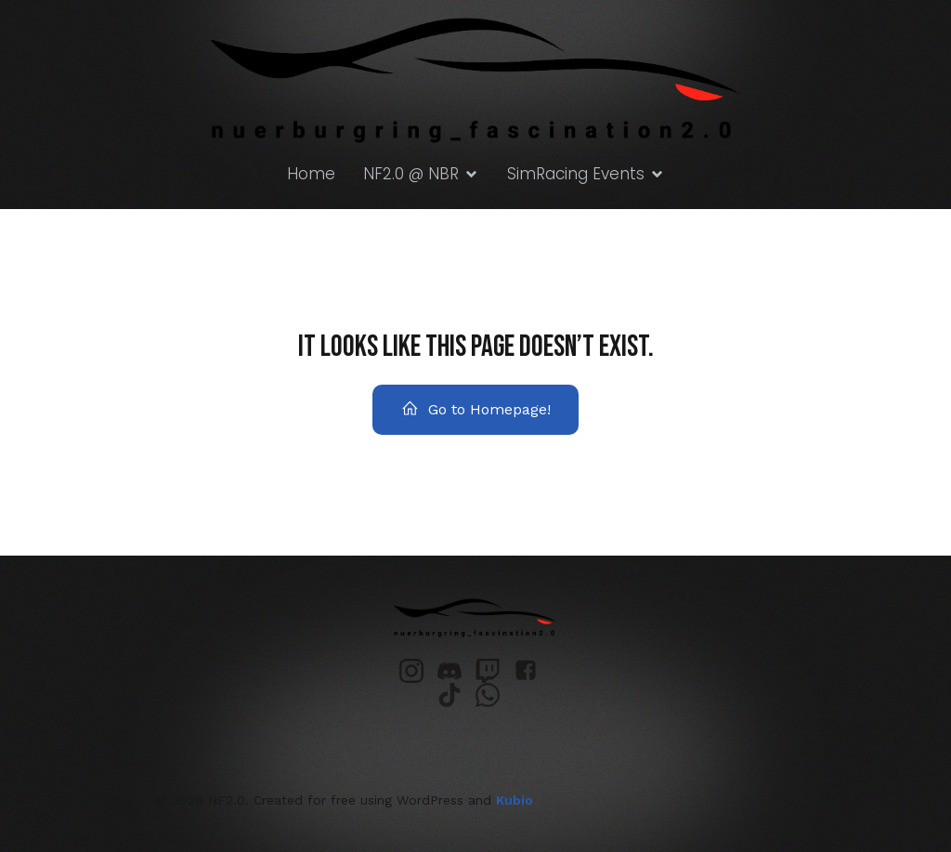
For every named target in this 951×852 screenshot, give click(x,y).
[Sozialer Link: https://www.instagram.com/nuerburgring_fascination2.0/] (418, 671)
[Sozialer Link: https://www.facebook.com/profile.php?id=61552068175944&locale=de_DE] (533, 671)
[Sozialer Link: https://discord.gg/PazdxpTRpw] (456, 671)
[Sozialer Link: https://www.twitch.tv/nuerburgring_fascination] (495, 671)
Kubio (514, 800)
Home (311, 174)
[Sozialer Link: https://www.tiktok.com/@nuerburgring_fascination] (456, 695)
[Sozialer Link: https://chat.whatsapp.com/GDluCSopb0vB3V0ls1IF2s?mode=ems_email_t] (495, 695)
